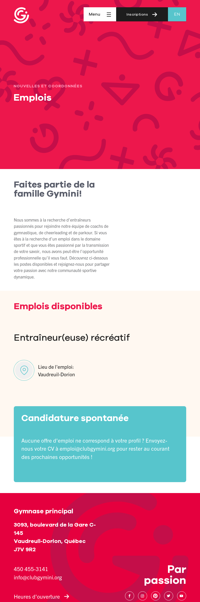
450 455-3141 (31, 568)
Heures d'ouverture (41, 596)
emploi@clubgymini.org (87, 448)
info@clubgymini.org (38, 577)
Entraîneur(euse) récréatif (72, 338)
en (177, 14)
